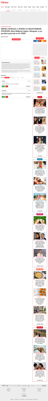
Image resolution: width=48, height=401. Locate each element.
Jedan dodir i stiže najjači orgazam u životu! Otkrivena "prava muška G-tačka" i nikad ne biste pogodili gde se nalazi (40, 357)
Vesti (8, 9)
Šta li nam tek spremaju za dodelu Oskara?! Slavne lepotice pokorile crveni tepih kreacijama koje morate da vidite (40, 110)
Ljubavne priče (20, 9)
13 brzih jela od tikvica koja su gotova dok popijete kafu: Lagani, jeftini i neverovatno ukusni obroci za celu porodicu (40, 283)
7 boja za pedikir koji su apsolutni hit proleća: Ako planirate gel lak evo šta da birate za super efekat (40, 228)
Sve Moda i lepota (40, 266)
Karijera (29, 6)
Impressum (12, 399)
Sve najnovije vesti (39, 92)
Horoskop (42, 6)
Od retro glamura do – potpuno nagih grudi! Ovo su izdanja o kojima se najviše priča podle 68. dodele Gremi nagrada (40, 129)
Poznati (2, 6)
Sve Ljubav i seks (40, 380)
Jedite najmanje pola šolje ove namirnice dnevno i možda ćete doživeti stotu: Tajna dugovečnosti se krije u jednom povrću (40, 318)
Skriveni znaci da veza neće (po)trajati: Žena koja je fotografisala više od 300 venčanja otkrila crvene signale (40, 341)
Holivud (39, 9)
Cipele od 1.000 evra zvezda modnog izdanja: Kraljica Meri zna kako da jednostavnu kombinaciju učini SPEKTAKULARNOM (40, 244)
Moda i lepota (7, 6)
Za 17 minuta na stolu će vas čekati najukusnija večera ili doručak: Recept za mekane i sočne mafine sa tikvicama (40, 301)
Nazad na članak (4, 36)
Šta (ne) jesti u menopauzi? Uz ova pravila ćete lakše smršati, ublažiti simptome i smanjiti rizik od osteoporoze (37, 63)
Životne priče (13, 9)
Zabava (33, 6)
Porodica (25, 6)
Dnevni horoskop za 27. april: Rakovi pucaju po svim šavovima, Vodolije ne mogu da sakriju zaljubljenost (40, 188)
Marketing (16, 399)
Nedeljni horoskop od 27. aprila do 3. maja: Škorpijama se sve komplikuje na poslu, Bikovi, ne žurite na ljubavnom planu (39, 205)
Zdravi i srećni (14, 6)
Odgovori (28, 86)
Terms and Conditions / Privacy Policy (32, 399)
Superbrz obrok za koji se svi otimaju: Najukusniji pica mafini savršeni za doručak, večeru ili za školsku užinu (37, 89)
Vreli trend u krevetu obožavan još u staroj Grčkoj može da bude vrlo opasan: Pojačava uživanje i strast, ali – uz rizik (40, 374)
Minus (22, 77)
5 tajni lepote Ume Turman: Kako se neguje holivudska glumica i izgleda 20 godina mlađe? (40, 260)
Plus (18, 77)
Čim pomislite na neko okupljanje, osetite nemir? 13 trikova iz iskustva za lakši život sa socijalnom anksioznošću (37, 82)
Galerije (37, 6)
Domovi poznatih (33, 9)
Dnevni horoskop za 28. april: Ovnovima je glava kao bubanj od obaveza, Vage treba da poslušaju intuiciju (37, 69)
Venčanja (26, 9)
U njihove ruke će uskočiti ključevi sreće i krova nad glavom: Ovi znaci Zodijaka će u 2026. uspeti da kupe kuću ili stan (37, 76)
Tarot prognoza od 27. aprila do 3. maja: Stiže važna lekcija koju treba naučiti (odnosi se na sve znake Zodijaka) (40, 173)
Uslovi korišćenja (22, 399)
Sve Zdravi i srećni (40, 324)
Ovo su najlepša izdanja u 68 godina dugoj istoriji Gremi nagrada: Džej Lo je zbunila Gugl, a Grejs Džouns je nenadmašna (40, 148)
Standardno (7, 77)
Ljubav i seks (20, 6)
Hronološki (13, 77)
